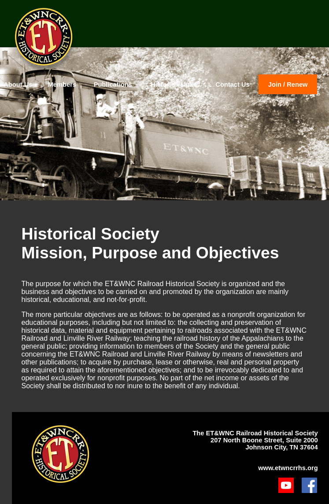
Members (62, 84)
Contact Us (232, 84)
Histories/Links (174, 84)
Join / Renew (288, 84)
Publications (113, 84)
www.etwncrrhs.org (288, 467)
